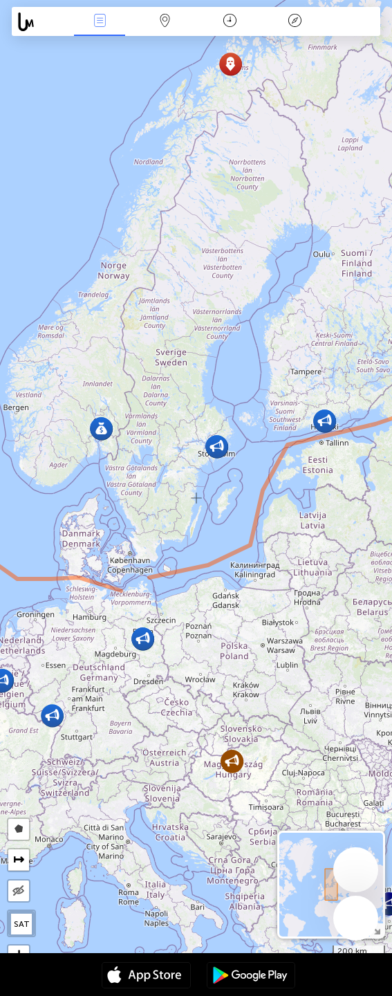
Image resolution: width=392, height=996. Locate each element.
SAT (22, 924)
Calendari (230, 21)
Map (164, 21)
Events (99, 21)
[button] (230, 63)
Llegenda (294, 21)
